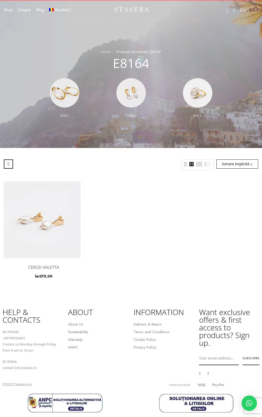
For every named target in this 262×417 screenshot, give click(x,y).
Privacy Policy (145, 347)
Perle (64, 115)
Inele (197, 115)
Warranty (75, 339)
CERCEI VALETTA (43, 267)
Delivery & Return (147, 324)
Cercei (131, 115)
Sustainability (78, 332)
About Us (75, 324)
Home (106, 51)
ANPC (73, 347)
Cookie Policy (145, 339)
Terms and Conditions (151, 332)
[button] (244, 10)
